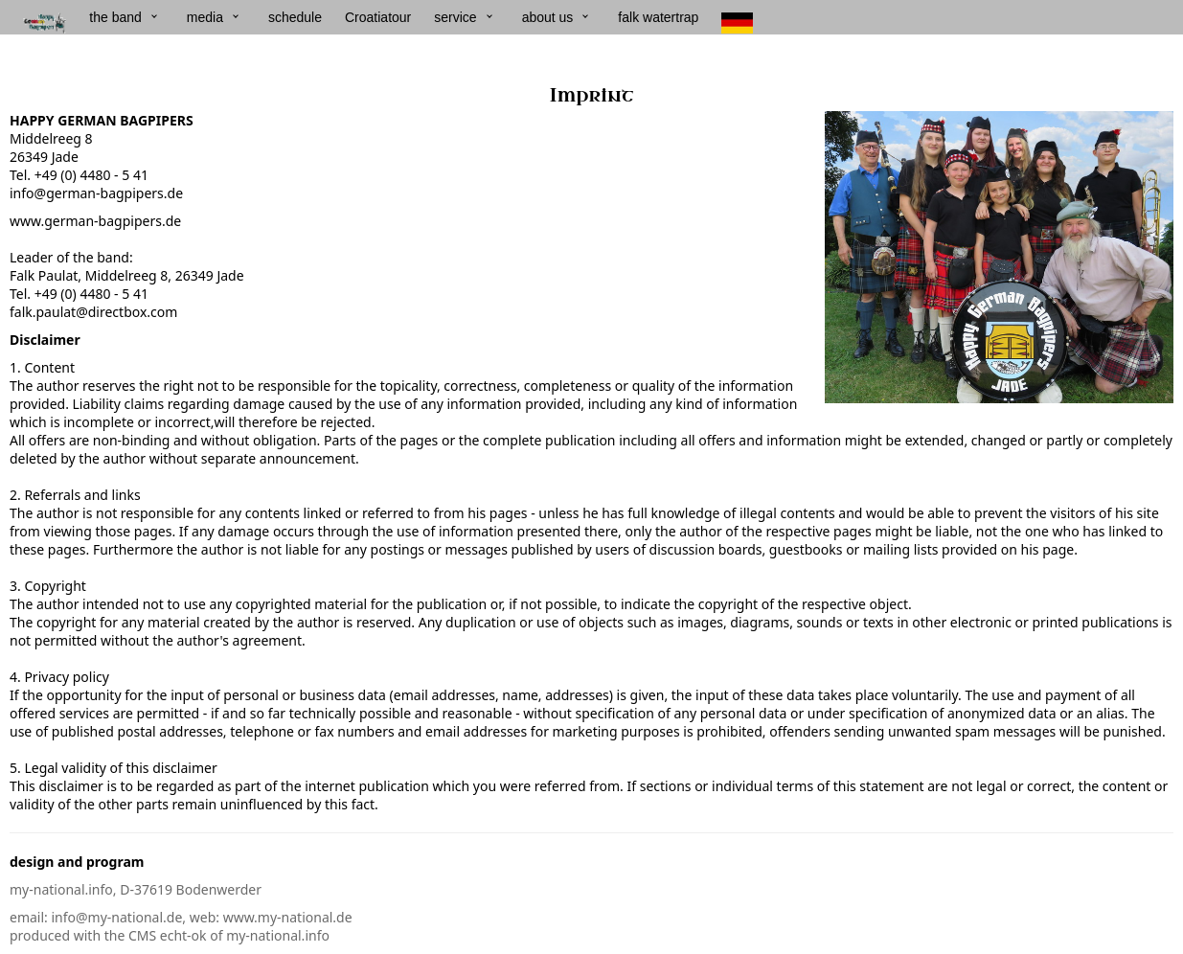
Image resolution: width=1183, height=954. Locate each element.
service (455, 17)
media (205, 17)
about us (548, 17)
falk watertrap (658, 17)
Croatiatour (378, 17)
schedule (295, 17)
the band (115, 17)
